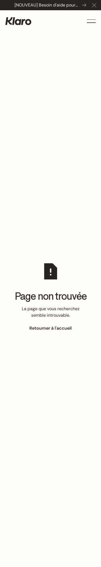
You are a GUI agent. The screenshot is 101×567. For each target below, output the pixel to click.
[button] (94, 5)
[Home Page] (18, 21)
